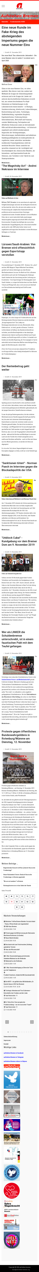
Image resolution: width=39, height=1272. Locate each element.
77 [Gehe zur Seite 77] (32, 896)
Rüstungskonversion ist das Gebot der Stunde (17, 885)
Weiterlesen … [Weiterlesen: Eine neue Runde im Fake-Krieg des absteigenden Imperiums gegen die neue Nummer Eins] (6, 163)
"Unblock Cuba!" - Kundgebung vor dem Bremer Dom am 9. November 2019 (19, 541)
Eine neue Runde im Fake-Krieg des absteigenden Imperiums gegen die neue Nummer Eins (17, 36)
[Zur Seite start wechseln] (6, 896)
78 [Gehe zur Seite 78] (6, 902)
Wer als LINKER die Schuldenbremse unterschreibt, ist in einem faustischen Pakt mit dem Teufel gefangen (17, 639)
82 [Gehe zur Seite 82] (27, 902)
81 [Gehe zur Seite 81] (22, 902)
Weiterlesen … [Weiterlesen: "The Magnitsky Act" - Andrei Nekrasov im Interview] (6, 236)
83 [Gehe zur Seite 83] (33, 902)
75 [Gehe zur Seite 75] (22, 896)
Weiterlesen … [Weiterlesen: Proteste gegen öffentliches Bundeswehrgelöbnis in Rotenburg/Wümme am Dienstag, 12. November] (6, 858)
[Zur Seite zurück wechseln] (11, 896)
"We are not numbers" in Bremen (13, 881)
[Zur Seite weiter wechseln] (17, 907)
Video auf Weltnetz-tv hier (10, 198)
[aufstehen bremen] (19, 6)
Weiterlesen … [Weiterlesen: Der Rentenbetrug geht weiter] (6, 455)
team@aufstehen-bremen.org (21, 1269)
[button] (7, 1022)
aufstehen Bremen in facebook (13, 1053)
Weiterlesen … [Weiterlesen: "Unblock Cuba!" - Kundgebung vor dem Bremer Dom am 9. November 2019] (6, 624)
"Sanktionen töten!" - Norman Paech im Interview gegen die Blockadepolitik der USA (19, 467)
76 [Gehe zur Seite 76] (27, 896)
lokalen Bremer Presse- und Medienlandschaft (16, 679)
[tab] (8, 1032)
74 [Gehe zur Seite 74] (17, 896)
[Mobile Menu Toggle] (3, 6)
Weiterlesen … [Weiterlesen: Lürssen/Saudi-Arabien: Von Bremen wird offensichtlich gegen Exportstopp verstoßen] (6, 358)
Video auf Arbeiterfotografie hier (12, 573)
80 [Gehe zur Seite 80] (17, 902)
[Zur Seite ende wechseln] (22, 907)
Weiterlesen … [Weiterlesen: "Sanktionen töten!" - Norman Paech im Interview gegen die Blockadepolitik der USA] (6, 530)
